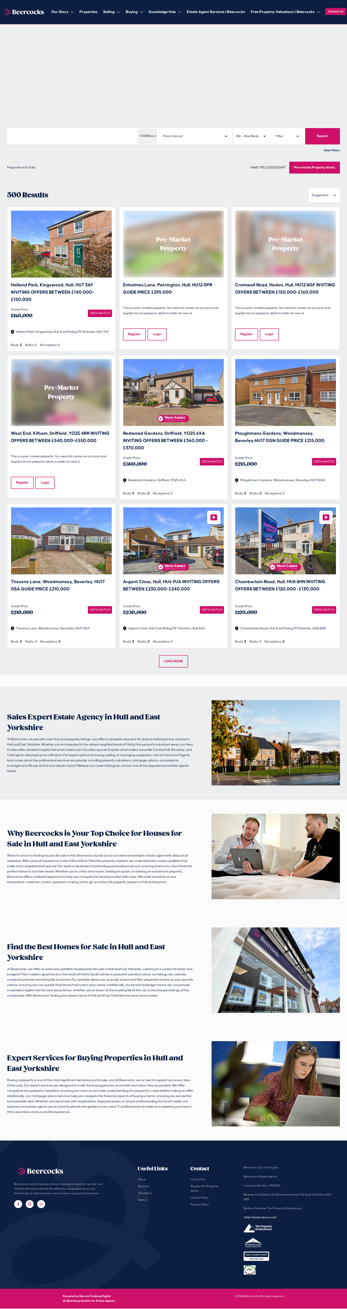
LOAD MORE (173, 661)
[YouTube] (41, 1204)
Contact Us (335, 11)
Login (157, 334)
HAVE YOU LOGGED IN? (267, 167)
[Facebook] (18, 1204)
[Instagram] (30, 1204)
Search (322, 136)
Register (134, 334)
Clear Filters (332, 150)
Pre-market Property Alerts (314, 167)
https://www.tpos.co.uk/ (260, 1217)
